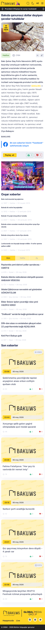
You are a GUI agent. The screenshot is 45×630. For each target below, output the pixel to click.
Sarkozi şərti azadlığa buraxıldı (19, 509)
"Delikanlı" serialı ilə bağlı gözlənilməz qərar (22, 314)
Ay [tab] (37, 258)
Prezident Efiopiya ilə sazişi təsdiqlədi (18, 9)
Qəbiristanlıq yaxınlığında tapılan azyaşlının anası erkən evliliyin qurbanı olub (20, 381)
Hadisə (6, 55)
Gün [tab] (8, 258)
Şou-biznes (13, 297)
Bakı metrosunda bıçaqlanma (12, 199)
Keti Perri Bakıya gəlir (11, 335)
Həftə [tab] (22, 258)
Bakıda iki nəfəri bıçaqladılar (11, 207)
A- (38, 55)
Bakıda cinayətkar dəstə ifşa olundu (14, 235)
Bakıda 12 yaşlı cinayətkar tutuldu (14, 216)
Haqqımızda (8, 620)
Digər (11, 340)
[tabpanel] (22, 302)
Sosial (11, 272)
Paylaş (10, 155)
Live (18, 620)
